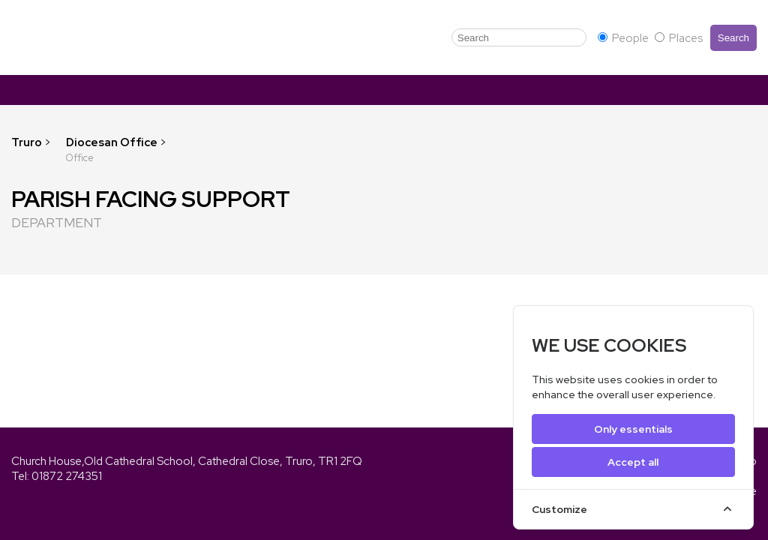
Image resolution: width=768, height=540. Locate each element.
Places (679, 38)
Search (733, 38)
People (624, 38)
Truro (26, 142)
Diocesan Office (113, 142)
